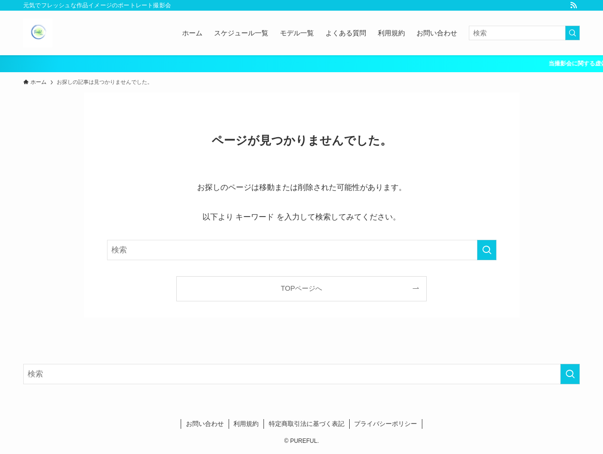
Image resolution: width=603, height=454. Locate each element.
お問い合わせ (205, 423)
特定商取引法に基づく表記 (306, 423)
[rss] (573, 5)
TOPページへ (301, 288)
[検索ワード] (524, 33)
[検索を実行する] (572, 33)
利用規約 (246, 423)
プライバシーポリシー (385, 423)
